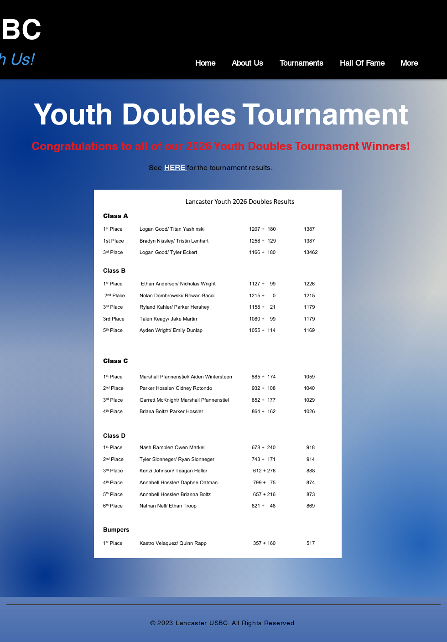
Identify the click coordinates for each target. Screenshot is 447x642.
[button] (246, 63)
